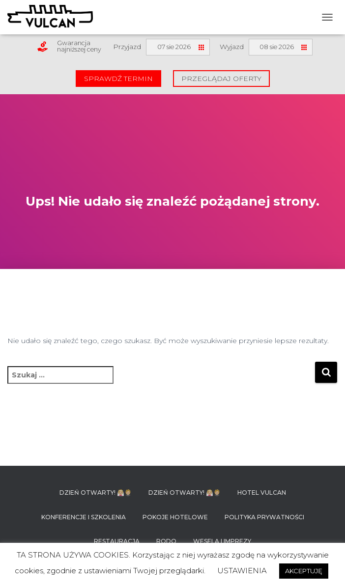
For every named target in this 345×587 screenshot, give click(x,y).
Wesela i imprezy (222, 541)
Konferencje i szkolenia (83, 517)
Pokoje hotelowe (175, 517)
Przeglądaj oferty (221, 78)
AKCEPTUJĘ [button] (303, 571)
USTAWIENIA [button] (242, 570)
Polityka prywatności (264, 517)
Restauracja (117, 541)
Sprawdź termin (118, 78)
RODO (166, 541)
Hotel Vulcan (261, 492)
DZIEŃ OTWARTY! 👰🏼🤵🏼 (95, 492)
